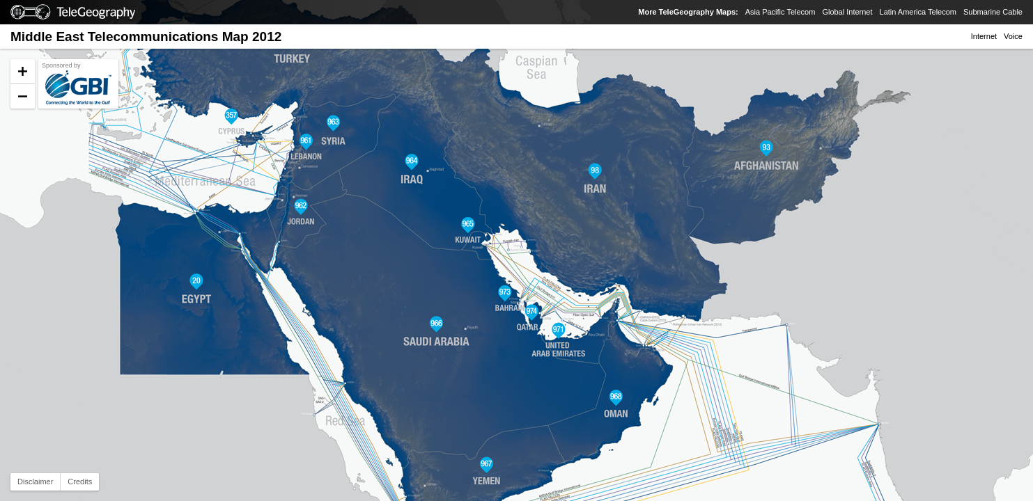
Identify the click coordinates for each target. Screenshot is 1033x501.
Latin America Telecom (918, 12)
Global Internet (847, 12)
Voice (1013, 36)
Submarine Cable (993, 12)
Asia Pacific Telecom (780, 12)
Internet (984, 36)
